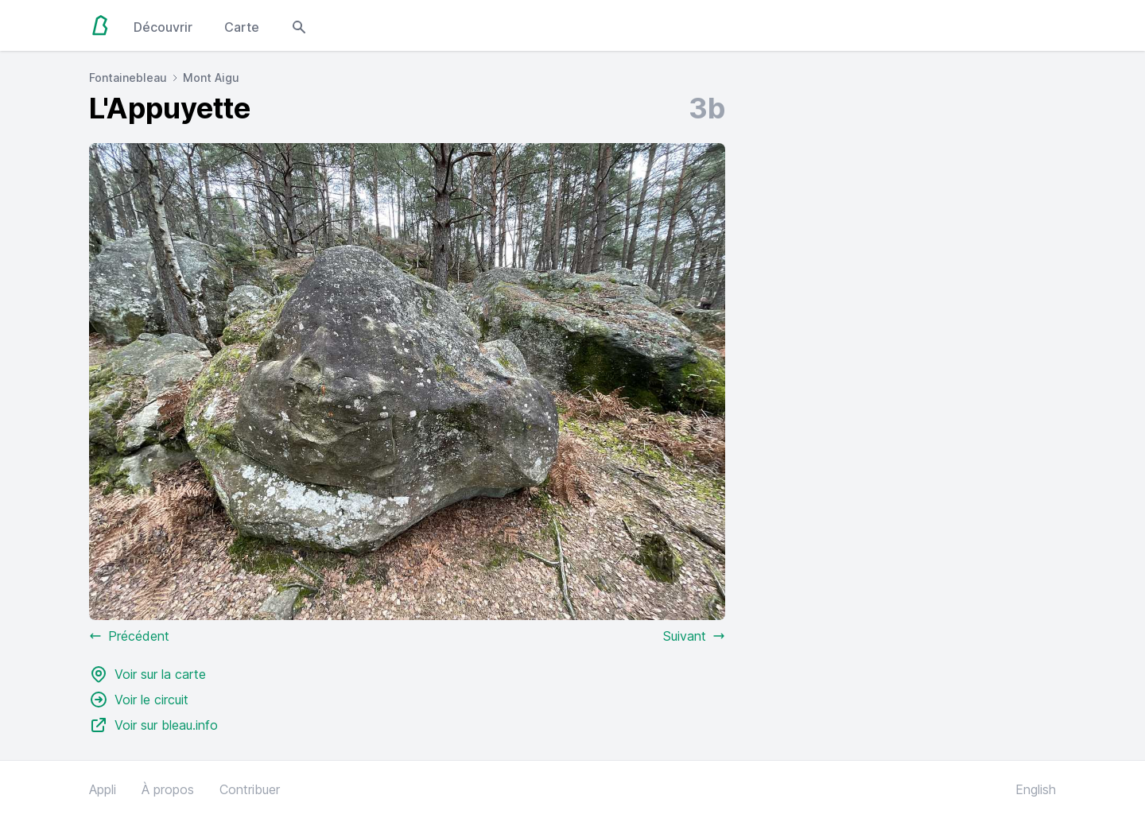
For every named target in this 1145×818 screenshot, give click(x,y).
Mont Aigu (211, 77)
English (1035, 789)
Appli (102, 789)
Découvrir (163, 27)
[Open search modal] (299, 25)
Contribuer (249, 789)
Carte (241, 27)
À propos (168, 789)
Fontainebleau (128, 77)
